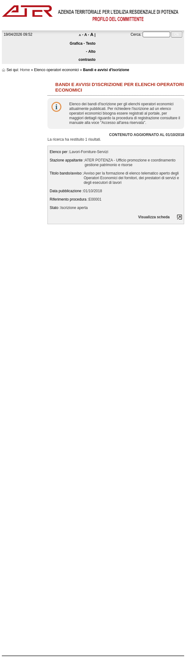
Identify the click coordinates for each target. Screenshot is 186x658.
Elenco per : (59, 152)
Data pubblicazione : (66, 191)
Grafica (76, 43)
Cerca (135, 34)
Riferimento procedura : (69, 199)
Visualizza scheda (154, 217)
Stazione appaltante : (67, 160)
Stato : (55, 208)
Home (25, 70)
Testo (90, 43)
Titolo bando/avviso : (67, 173)
